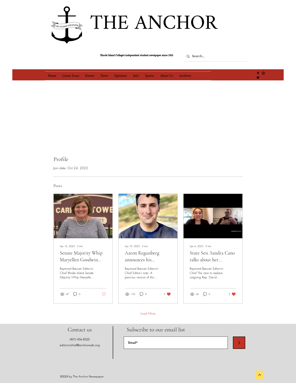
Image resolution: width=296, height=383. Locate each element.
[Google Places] (258, 73)
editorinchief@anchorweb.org (80, 345)
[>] (239, 343)
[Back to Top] (260, 375)
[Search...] (215, 56)
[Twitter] (258, 77)
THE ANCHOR (153, 24)
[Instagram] (263, 73)
